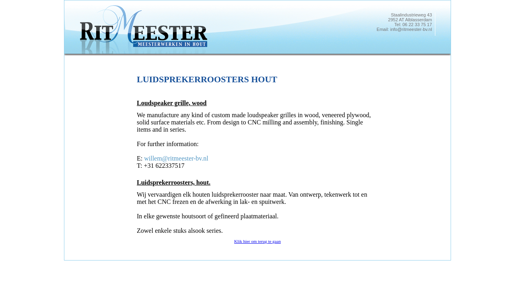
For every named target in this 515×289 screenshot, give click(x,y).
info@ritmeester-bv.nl (411, 29)
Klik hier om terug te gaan (257, 241)
